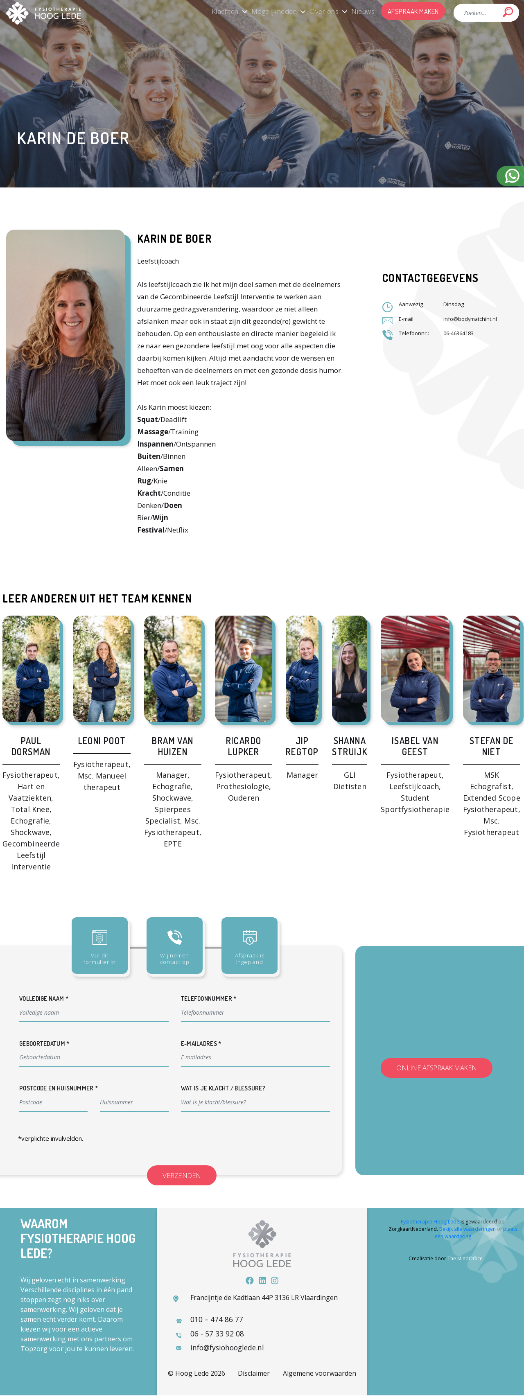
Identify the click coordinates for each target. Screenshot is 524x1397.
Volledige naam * (44, 998)
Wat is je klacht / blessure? (223, 1088)
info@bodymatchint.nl (470, 319)
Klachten (212, 11)
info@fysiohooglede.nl (229, 1349)
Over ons (317, 11)
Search (508, 12)
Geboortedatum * (44, 1043)
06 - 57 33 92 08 (216, 1334)
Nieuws (359, 11)
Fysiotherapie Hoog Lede (430, 1222)
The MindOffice (465, 1259)
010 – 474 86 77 (216, 1320)
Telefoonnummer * (209, 998)
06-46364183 (458, 333)
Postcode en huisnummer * (58, 1088)
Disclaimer (254, 1374)
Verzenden (186, 1175)
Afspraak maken (412, 11)
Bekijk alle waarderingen (467, 1229)
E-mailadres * (201, 1043)
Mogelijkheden (264, 11)
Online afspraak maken (436, 1068)
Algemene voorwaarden (319, 1374)
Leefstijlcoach (158, 261)
